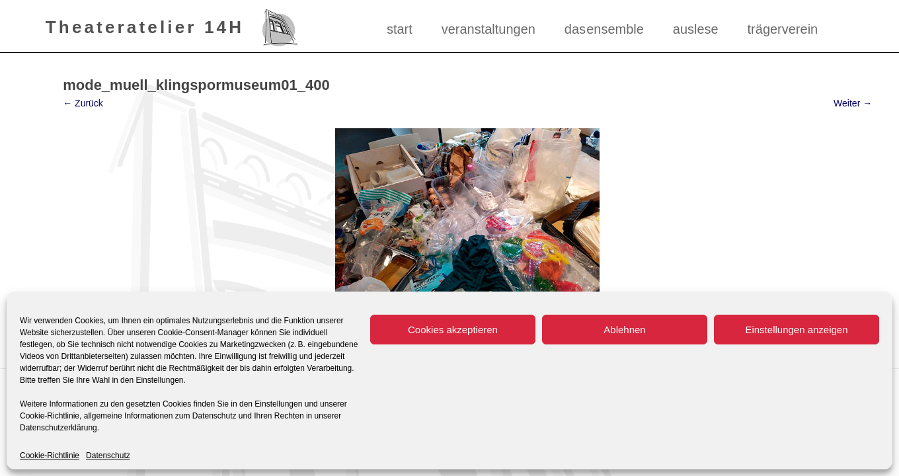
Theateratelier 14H (145, 26)
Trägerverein (783, 29)
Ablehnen (624, 329)
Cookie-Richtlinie (49, 455)
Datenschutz (108, 455)
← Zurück (83, 103)
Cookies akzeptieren (453, 329)
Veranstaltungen (488, 29)
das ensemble (604, 29)
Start (399, 29)
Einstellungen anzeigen (796, 329)
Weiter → (853, 103)
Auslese (696, 29)
